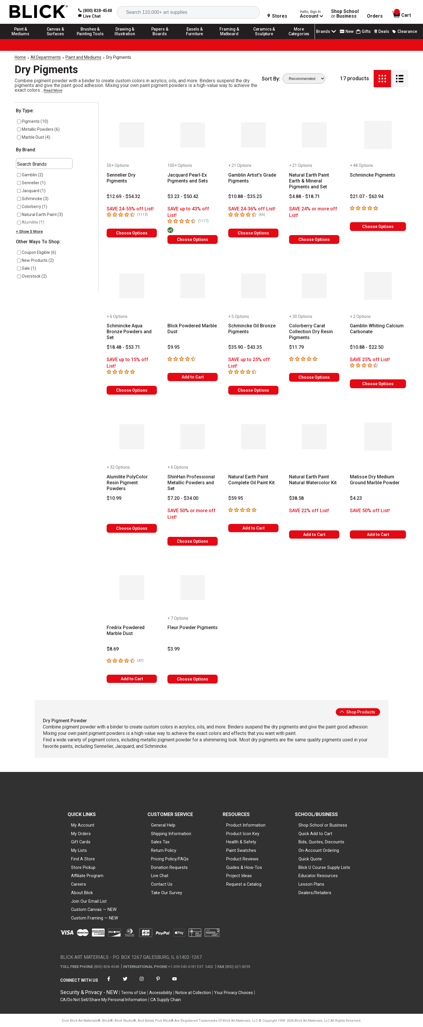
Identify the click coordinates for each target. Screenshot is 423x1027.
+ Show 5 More (29, 231)
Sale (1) (26, 268)
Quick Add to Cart (315, 833)
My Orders (81, 833)
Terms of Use (133, 992)
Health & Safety (241, 842)
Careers (78, 884)
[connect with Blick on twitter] (125, 982)
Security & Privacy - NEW (89, 992)
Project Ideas (239, 875)
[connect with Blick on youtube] (174, 982)
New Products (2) (35, 260)
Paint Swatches (241, 850)
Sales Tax (160, 842)
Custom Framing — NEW (94, 918)
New (347, 31)
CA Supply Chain (165, 999)
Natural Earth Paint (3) (40, 214)
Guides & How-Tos (244, 867)
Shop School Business (345, 14)
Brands (326, 31)
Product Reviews (242, 859)
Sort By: (270, 78)
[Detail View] (399, 78)
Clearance (404, 31)
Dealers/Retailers (314, 892)
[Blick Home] (38, 12)
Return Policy (163, 850)
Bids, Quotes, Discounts (321, 842)
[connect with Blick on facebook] (109, 982)
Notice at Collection (193, 992)
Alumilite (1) (30, 222)
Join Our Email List (89, 901)
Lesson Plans (311, 884)
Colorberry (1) (32, 206)
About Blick (82, 892)
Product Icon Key (242, 833)
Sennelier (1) (31, 182)
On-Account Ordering (318, 850)
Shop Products (357, 712)
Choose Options (131, 233)
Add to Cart (193, 377)
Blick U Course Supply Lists (324, 867)
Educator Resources (318, 875)
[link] (89, 16)
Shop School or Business (322, 825)
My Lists (79, 850)
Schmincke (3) (32, 198)
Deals (381, 31)
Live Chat (159, 875)
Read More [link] (53, 90)
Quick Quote (310, 859)
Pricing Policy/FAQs (170, 859)
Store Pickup (83, 867)
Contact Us (161, 884)
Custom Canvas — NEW (94, 909)
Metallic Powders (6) (38, 129)
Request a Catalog (243, 884)
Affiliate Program (87, 875)
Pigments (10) (32, 121)
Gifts (363, 31)
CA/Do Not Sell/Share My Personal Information (103, 999)
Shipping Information (171, 833)
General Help (163, 825)
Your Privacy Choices (233, 992)
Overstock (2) (32, 276)
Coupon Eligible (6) (36, 252)
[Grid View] (382, 78)
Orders (375, 16)
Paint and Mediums (83, 57)
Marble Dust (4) (33, 137)
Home (20, 57)
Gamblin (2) (30, 174)
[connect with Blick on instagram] (141, 982)
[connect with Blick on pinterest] (158, 982)
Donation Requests (169, 867)
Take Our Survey (166, 892)
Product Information (246, 825)
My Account (82, 825)
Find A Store (83, 859)
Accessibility (160, 992)
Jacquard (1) (31, 190)
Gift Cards (80, 842)
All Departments (46, 57)
